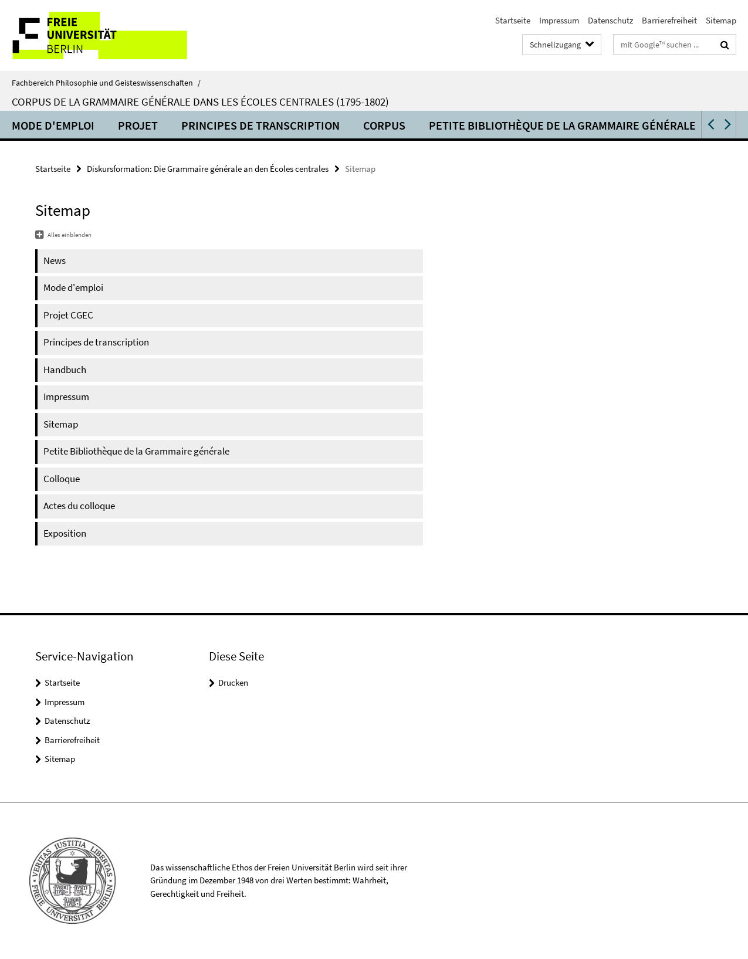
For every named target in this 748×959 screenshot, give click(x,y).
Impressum (559, 20)
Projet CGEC (68, 315)
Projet (138, 125)
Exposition (64, 533)
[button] (710, 124)
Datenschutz (610, 20)
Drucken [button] (233, 682)
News (54, 260)
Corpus (384, 125)
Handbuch (64, 369)
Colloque (61, 478)
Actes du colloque (79, 505)
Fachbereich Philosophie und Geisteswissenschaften (106, 83)
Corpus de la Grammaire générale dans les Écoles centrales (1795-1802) (200, 101)
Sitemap (721, 20)
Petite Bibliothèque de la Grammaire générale (562, 125)
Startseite (512, 20)
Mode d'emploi (53, 125)
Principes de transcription (260, 125)
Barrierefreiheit (669, 20)
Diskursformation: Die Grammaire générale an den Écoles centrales (208, 168)
